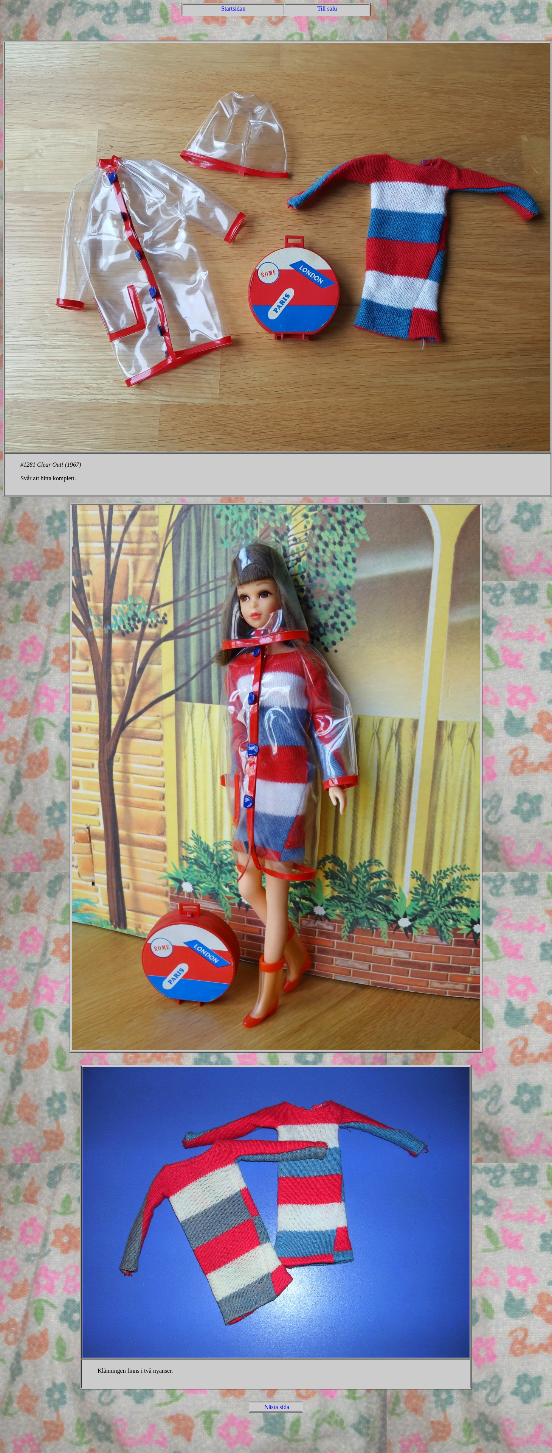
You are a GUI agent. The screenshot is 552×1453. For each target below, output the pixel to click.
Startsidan (233, 8)
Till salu (327, 8)
